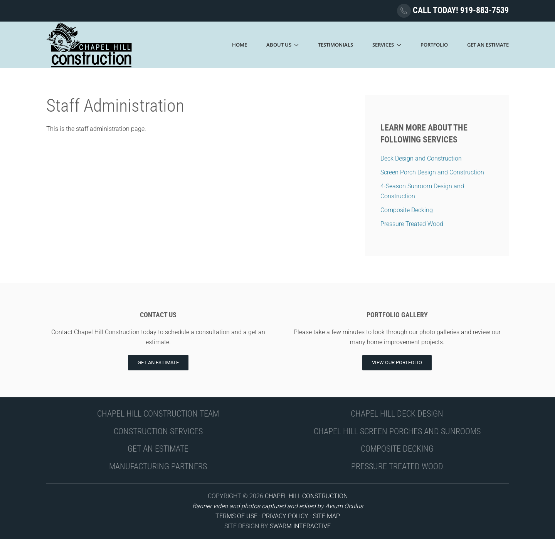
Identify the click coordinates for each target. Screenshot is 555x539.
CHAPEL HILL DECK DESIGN (397, 413)
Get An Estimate (488, 44)
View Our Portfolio (397, 362)
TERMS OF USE (236, 516)
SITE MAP (326, 516)
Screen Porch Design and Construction (432, 172)
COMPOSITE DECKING (397, 449)
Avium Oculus (344, 506)
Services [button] (386, 44)
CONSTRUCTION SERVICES (158, 431)
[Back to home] (89, 45)
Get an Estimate (158, 362)
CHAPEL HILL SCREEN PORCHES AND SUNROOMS (397, 431)
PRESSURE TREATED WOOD (397, 466)
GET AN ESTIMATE (158, 449)
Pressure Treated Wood (411, 224)
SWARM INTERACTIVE (300, 526)
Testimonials (335, 44)
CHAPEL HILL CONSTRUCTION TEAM (158, 413)
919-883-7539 (484, 10)
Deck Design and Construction (421, 158)
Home (239, 44)
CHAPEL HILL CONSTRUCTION (306, 496)
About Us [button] (282, 44)
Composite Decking (406, 210)
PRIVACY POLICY (285, 516)
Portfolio (434, 44)
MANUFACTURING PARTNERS (158, 466)
